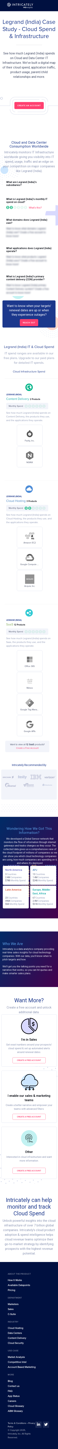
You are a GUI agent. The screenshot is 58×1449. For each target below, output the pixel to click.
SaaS (10, 624)
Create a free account (29, 1060)
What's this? (35, 207)
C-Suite (12, 1314)
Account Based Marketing (22, 1367)
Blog (10, 1381)
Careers (12, 1401)
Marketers (13, 1304)
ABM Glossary (15, 1411)
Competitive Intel (17, 1362)
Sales (10, 1309)
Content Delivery (18, 399)
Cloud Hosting (16, 501)
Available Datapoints (19, 1285)
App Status (13, 1396)
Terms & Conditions (17, 1423)
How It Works (15, 1280)
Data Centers (15, 1333)
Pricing (11, 1290)
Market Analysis (16, 1357)
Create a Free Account (27, 748)
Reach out (29, 322)
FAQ (10, 1391)
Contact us (13, 1386)
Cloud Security (16, 1343)
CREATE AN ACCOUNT (29, 105)
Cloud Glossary (16, 1406)
